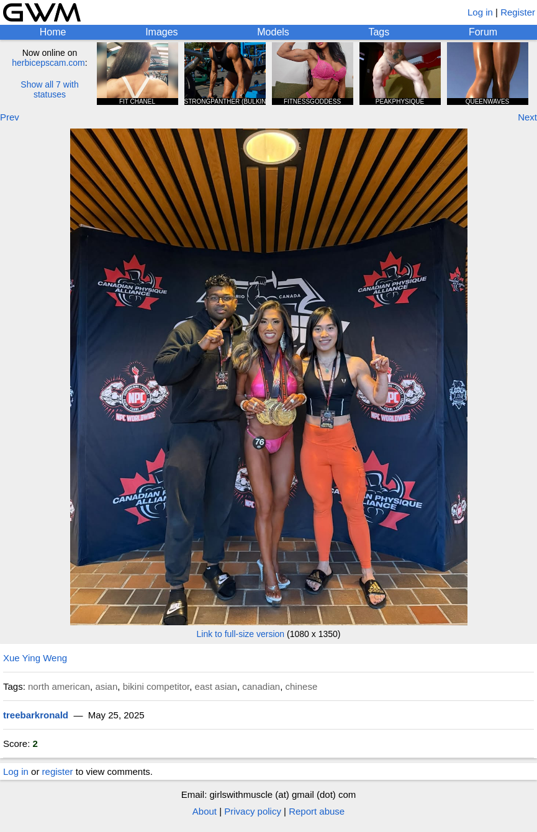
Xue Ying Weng (35, 658)
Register (517, 12)
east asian (216, 686)
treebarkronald (35, 715)
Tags (378, 32)
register (57, 771)
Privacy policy (252, 811)
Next (527, 117)
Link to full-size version (241, 634)
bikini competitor (156, 686)
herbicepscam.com (48, 63)
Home (53, 32)
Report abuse (317, 811)
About (204, 811)
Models (273, 32)
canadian (261, 686)
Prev (9, 117)
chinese (302, 686)
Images (161, 32)
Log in (480, 12)
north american (59, 686)
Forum (483, 32)
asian (106, 686)
